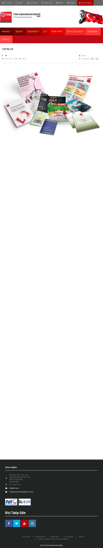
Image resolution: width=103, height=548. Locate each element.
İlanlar (59, 3)
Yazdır (82, 55)
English (71, 3)
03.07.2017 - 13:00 (10, 58)
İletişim (19, 3)
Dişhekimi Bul (40, 537)
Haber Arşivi (47, 3)
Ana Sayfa (7, 3)
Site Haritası (32, 3)
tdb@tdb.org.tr (14, 488)
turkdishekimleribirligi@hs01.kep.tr (21, 492)
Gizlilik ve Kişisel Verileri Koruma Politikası (53, 539)
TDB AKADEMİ (85, 3)
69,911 (23, 58)
